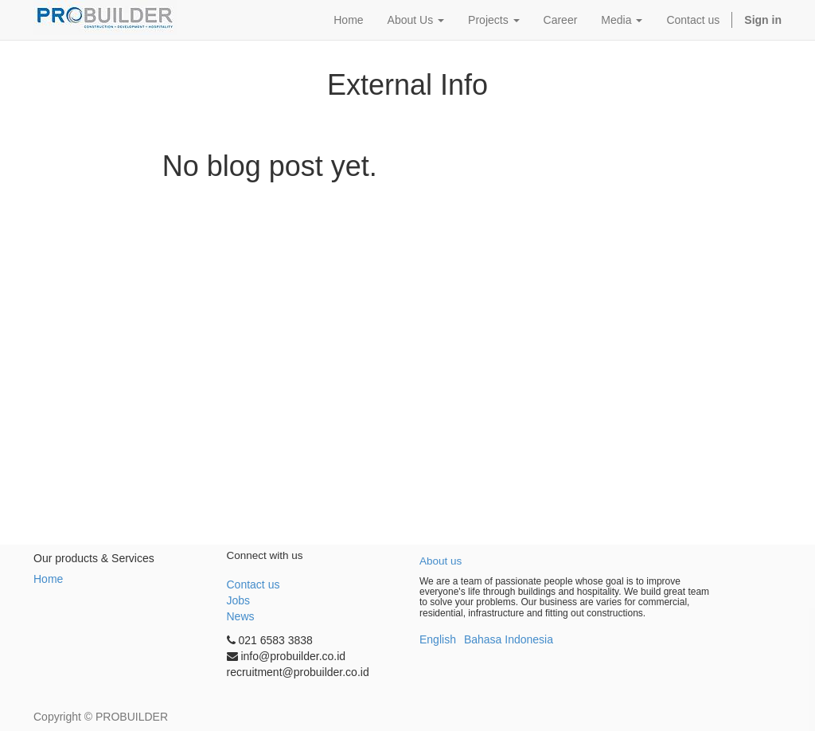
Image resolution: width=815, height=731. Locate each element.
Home (48, 579)
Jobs (239, 600)
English (437, 639)
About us (440, 561)
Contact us (253, 584)
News (241, 616)
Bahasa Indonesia (508, 639)
